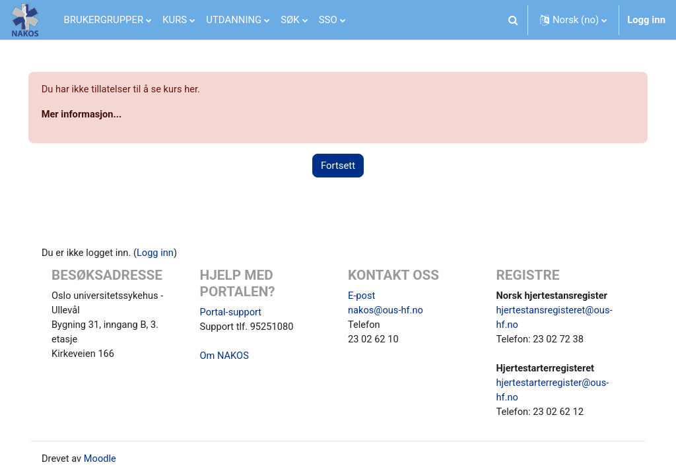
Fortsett (338, 166)
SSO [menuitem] (328, 20)
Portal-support (236, 313)
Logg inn (646, 20)
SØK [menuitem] (290, 20)
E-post (362, 297)
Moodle (111, 462)
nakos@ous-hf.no (386, 312)
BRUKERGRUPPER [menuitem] (104, 20)
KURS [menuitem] (174, 20)
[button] (513, 20)
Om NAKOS (230, 358)
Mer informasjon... (101, 115)
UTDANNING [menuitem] (233, 20)
